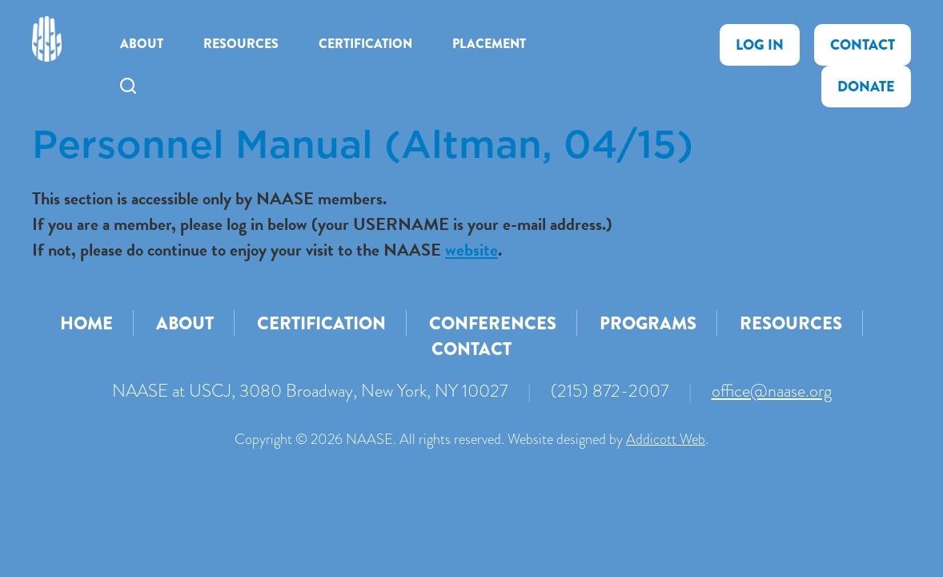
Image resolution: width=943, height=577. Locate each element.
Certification (365, 43)
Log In (760, 44)
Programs (648, 323)
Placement (489, 43)
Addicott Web (665, 439)
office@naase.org (772, 390)
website (471, 249)
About (141, 43)
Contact (862, 44)
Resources (241, 43)
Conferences (492, 323)
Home (86, 323)
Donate (866, 86)
